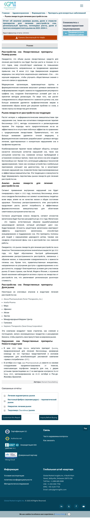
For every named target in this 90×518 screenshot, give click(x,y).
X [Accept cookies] (69, 515)
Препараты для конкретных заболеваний (67, 13)
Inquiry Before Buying (48, 418)
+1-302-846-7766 (53, 484)
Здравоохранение (20, 13)
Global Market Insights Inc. (14, 501)
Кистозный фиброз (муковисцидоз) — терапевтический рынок (32, 401)
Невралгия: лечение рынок (19, 407)
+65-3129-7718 (54, 487)
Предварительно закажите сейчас (74, 33)
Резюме (29, 45)
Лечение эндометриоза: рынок (21, 396)
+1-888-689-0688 (57, 482)
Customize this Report (11, 418)
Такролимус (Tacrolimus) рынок (21, 411)
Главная (6, 13)
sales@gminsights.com (57, 490)
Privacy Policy (59, 515)
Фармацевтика (38, 13)
